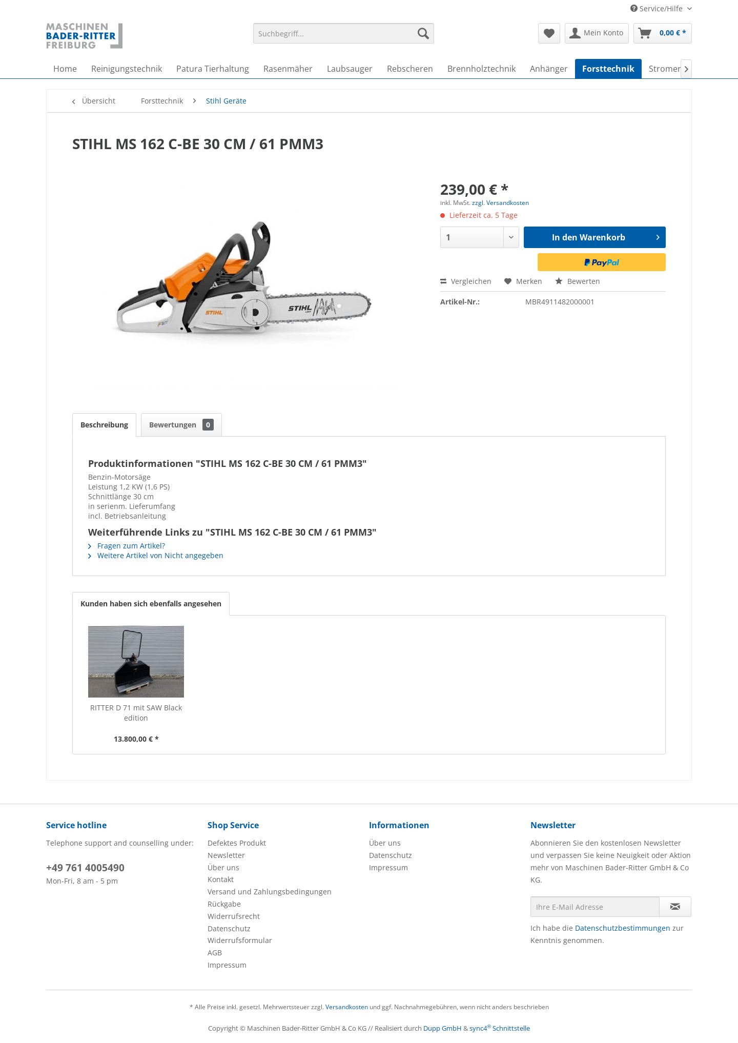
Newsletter (226, 855)
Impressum (227, 965)
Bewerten (577, 281)
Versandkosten (346, 1007)
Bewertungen (181, 425)
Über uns (223, 867)
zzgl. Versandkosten (500, 202)
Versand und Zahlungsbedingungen (270, 891)
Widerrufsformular (240, 940)
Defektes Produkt (237, 843)
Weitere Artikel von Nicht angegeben (155, 555)
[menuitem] (343, 33)
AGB (215, 952)
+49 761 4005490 (85, 867)
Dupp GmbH (442, 1028)
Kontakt (221, 879)
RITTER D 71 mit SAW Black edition (136, 713)
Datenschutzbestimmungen (622, 928)
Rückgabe (224, 904)
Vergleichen (465, 281)
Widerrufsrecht (234, 916)
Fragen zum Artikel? (126, 545)
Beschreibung (104, 425)
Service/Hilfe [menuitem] (657, 8)
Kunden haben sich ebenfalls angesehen (150, 603)
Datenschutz (229, 928)
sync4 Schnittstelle (499, 1028)
